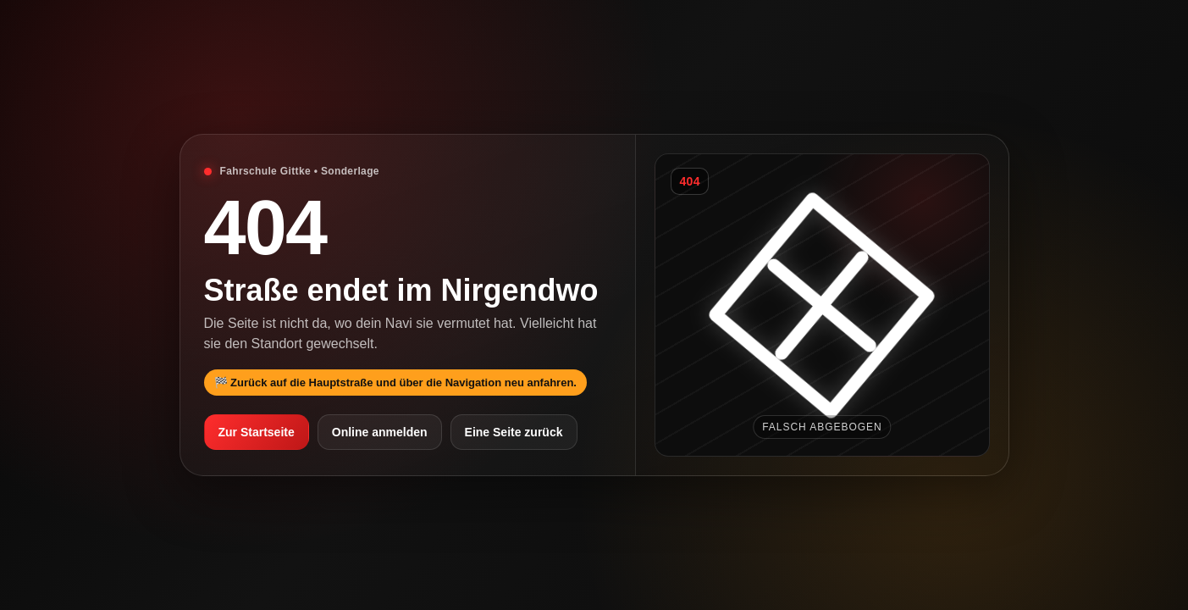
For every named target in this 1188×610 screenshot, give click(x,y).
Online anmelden (380, 432)
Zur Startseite (256, 432)
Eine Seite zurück (514, 432)
